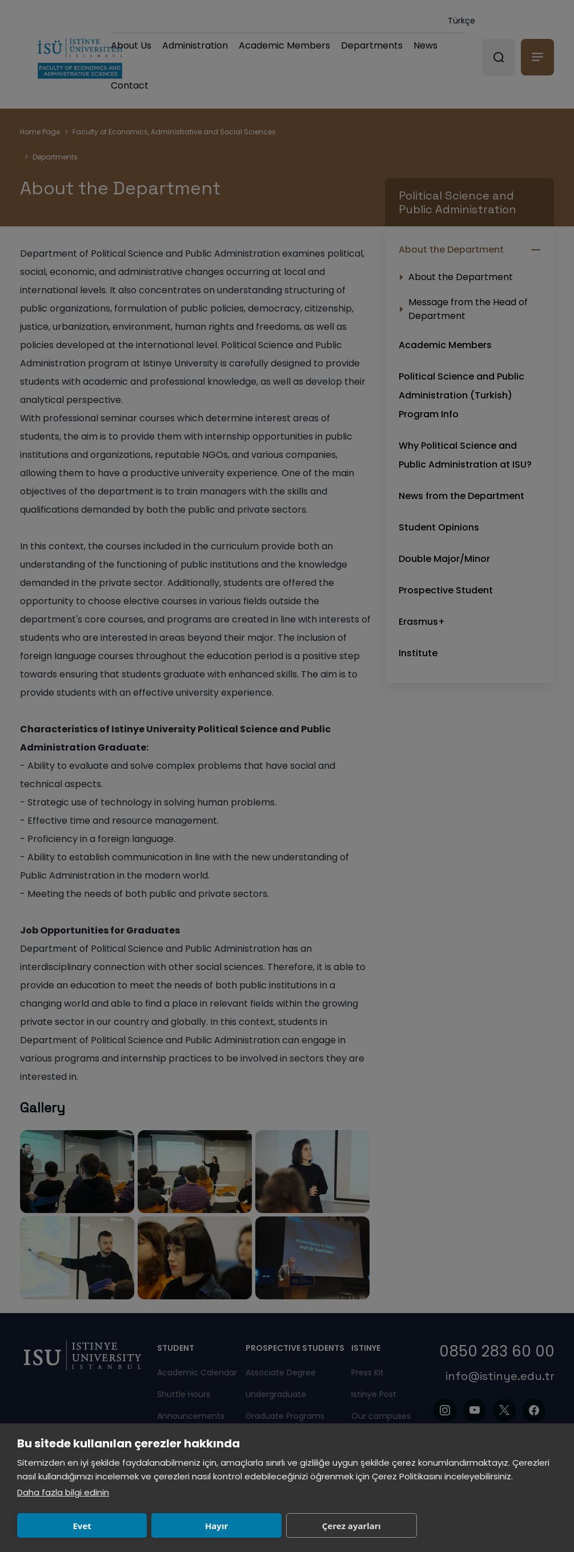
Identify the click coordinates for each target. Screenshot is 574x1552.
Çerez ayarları (351, 1525)
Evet (82, 1525)
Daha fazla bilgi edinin (63, 1492)
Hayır (216, 1525)
